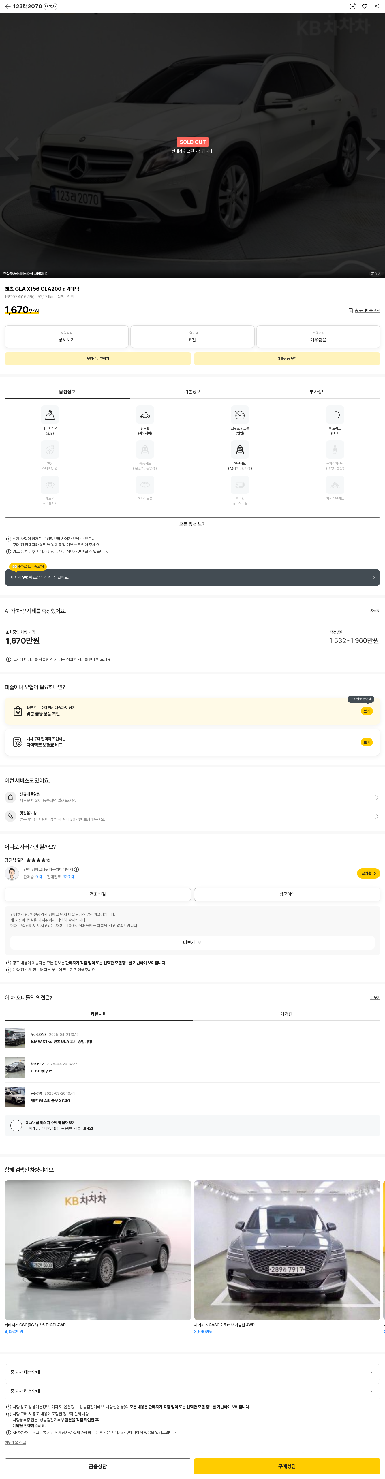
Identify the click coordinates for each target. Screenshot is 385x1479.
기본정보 (192, 391)
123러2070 (35, 6)
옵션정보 (67, 391)
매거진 (286, 1014)
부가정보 (318, 391)
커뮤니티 (99, 1014)
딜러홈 (366, 873)
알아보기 (192, 711)
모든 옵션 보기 (192, 524)
